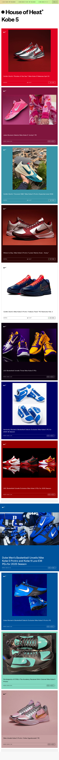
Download (55, 2)
